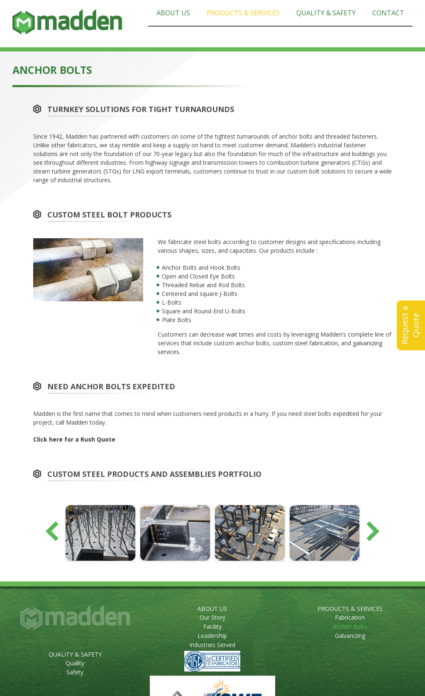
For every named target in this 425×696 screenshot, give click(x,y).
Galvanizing (350, 636)
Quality (75, 663)
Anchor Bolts (349, 626)
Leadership (212, 636)
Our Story (212, 617)
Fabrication (350, 617)
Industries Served (212, 645)
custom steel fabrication (305, 343)
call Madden (72, 422)
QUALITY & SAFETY (75, 654)
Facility (212, 626)
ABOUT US (212, 609)
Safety (74, 672)
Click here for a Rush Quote (74, 439)
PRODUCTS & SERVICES (350, 609)
